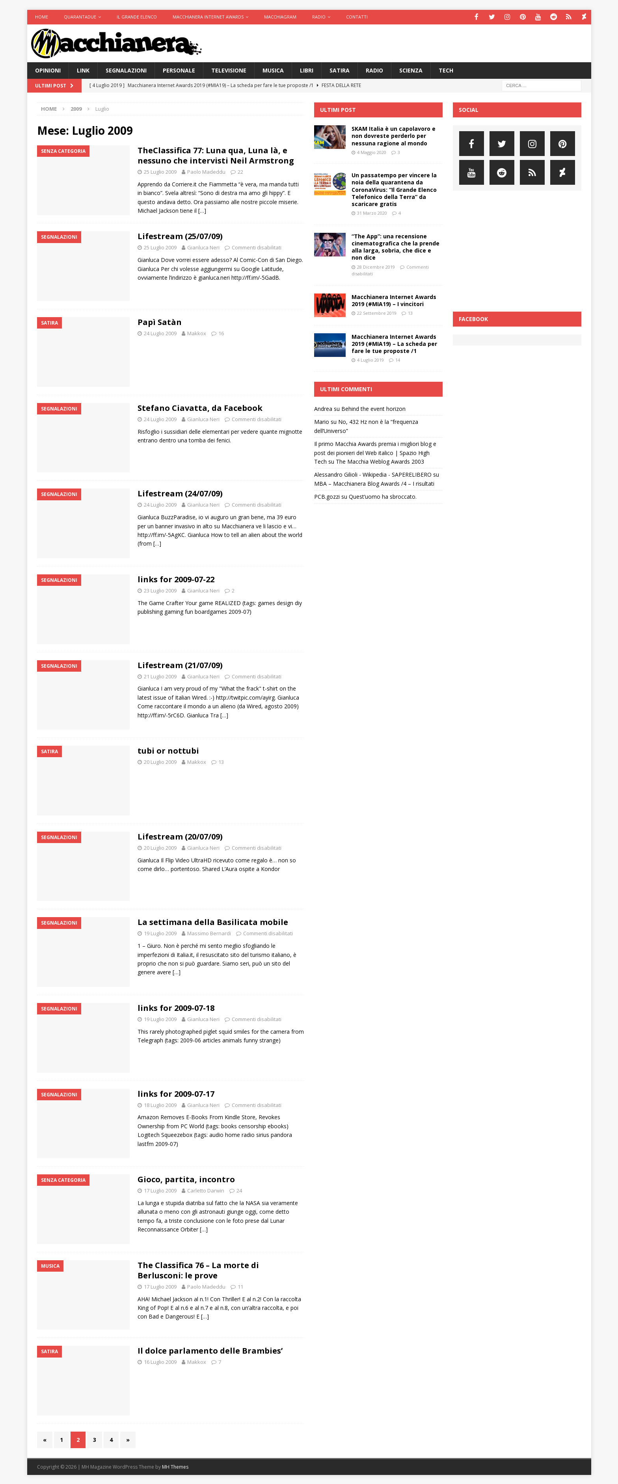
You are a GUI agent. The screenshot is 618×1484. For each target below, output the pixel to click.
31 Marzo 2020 (372, 212)
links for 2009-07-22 (176, 578)
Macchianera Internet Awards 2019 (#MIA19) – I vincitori (394, 299)
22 (240, 171)
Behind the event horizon (373, 408)
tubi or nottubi (168, 750)
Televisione (228, 69)
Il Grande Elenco (137, 17)
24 (239, 1190)
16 (221, 332)
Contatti (357, 17)
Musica (273, 69)
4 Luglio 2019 (370, 359)
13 (221, 761)
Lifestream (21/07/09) (180, 664)
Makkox (196, 332)
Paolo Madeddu (206, 171)
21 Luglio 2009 (160, 675)
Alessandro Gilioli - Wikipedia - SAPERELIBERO (373, 474)
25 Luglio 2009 (160, 171)
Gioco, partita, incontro (186, 1179)
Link (83, 69)
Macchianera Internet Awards (208, 17)
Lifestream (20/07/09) (180, 835)
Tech (446, 69)
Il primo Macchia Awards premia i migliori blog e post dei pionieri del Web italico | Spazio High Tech (375, 452)
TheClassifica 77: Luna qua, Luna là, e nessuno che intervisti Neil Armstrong (216, 155)
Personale (179, 69)
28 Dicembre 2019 (376, 266)
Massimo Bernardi (209, 932)
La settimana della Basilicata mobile (213, 921)
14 (397, 359)
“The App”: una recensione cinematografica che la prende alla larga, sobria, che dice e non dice (395, 246)
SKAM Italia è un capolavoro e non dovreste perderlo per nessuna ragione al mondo (394, 135)
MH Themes (175, 1466)
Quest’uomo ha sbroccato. (383, 496)
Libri (306, 69)
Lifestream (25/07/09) (180, 235)
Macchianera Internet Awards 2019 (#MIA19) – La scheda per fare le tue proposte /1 (394, 343)
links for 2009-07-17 (176, 1093)
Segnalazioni (126, 69)
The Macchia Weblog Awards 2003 (380, 461)
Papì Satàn (160, 321)
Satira (339, 69)
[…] (202, 210)
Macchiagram (280, 17)
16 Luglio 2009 (160, 1361)
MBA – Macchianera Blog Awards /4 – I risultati (374, 483)
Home (41, 17)
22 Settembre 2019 (376, 313)
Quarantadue (80, 17)
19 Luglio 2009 (160, 932)
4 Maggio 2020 (371, 151)
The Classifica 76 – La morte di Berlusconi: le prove (198, 1269)
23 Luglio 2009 (160, 589)
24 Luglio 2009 (160, 332)
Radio (319, 17)
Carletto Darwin (205, 1190)
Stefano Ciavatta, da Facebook (200, 407)
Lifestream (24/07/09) (180, 493)
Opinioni (48, 69)
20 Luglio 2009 (160, 761)
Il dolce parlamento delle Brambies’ (210, 1350)
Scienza (411, 69)
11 (240, 1285)
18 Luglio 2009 (160, 1104)
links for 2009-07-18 (176, 1007)
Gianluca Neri (203, 247)
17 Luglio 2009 (160, 1190)
